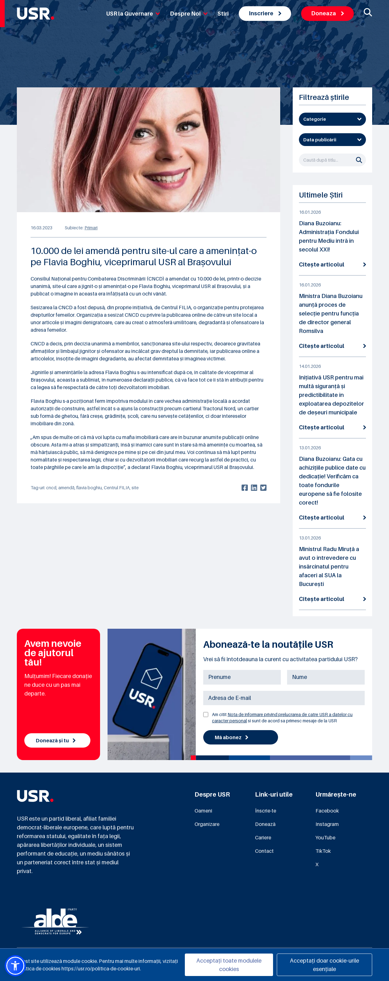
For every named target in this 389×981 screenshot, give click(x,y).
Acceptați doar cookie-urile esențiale (324, 964)
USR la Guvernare (133, 13)
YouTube (325, 837)
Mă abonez (231, 737)
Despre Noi (189, 13)
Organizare (206, 824)
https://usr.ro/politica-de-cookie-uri (100, 968)
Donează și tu (55, 740)
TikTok (323, 851)
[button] (15, 966)
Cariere (263, 837)
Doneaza (327, 13)
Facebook (327, 811)
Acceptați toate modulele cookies (229, 964)
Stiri (223, 13)
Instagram (327, 824)
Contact (264, 851)
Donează (265, 824)
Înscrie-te (265, 811)
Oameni (203, 811)
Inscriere (265, 13)
